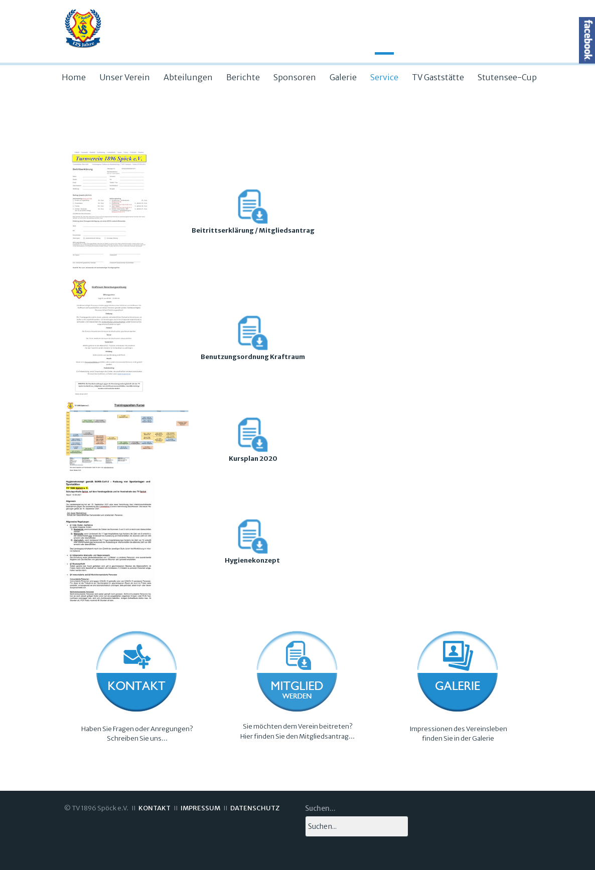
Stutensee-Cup (507, 77)
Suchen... (320, 808)
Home (74, 77)
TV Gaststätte (438, 77)
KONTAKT (154, 808)
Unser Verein (124, 77)
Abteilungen (188, 77)
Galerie (343, 77)
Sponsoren (294, 77)
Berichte (243, 77)
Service (384, 77)
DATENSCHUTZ (254, 808)
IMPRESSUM (200, 808)
